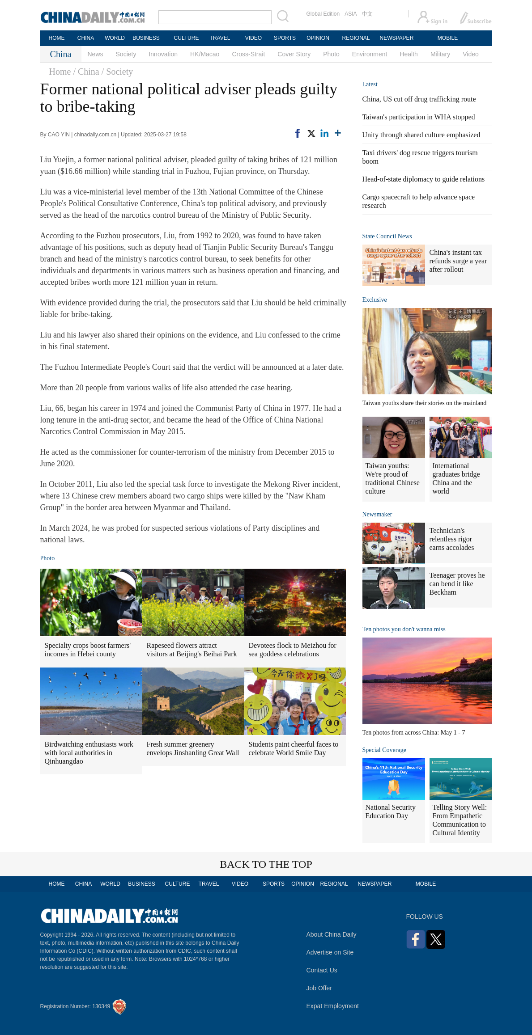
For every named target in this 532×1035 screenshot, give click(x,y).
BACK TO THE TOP (266, 864)
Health (408, 54)
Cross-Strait (248, 54)
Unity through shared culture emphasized (421, 135)
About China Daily (331, 934)
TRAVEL (220, 38)
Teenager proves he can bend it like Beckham (457, 583)
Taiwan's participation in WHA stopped (418, 117)
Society (126, 54)
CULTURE (186, 38)
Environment (369, 54)
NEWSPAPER (396, 38)
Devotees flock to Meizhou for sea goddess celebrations (292, 650)
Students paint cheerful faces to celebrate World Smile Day (294, 748)
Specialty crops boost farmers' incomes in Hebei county (88, 650)
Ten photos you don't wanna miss (404, 629)
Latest (370, 84)
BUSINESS (146, 38)
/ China (86, 71)
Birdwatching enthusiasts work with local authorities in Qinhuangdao (89, 752)
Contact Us (321, 970)
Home (60, 71)
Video (471, 54)
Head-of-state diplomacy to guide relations (423, 179)
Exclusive (374, 299)
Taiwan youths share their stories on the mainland (424, 403)
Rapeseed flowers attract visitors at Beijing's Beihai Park (192, 650)
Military (440, 54)
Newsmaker (377, 514)
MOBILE (448, 38)
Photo (331, 54)
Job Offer (319, 988)
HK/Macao (204, 54)
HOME (57, 38)
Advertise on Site (330, 952)
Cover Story (294, 54)
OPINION (317, 38)
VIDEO (253, 38)
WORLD (115, 38)
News (95, 54)
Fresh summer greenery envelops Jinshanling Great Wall (193, 748)
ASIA (351, 14)
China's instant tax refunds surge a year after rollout (458, 261)
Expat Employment (332, 1006)
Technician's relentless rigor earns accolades (452, 539)
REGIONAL (356, 38)
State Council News (387, 236)
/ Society (117, 71)
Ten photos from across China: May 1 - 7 (413, 732)
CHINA (85, 38)
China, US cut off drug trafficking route (419, 99)
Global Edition (323, 14)
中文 (367, 14)
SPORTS (285, 38)
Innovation (163, 54)
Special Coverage (384, 750)
